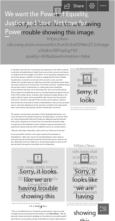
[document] (57, 110)
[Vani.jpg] (85, 177)
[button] (74, 5)
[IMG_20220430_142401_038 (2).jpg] (38, 176)
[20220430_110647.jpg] (57, 32)
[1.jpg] (87, 89)
